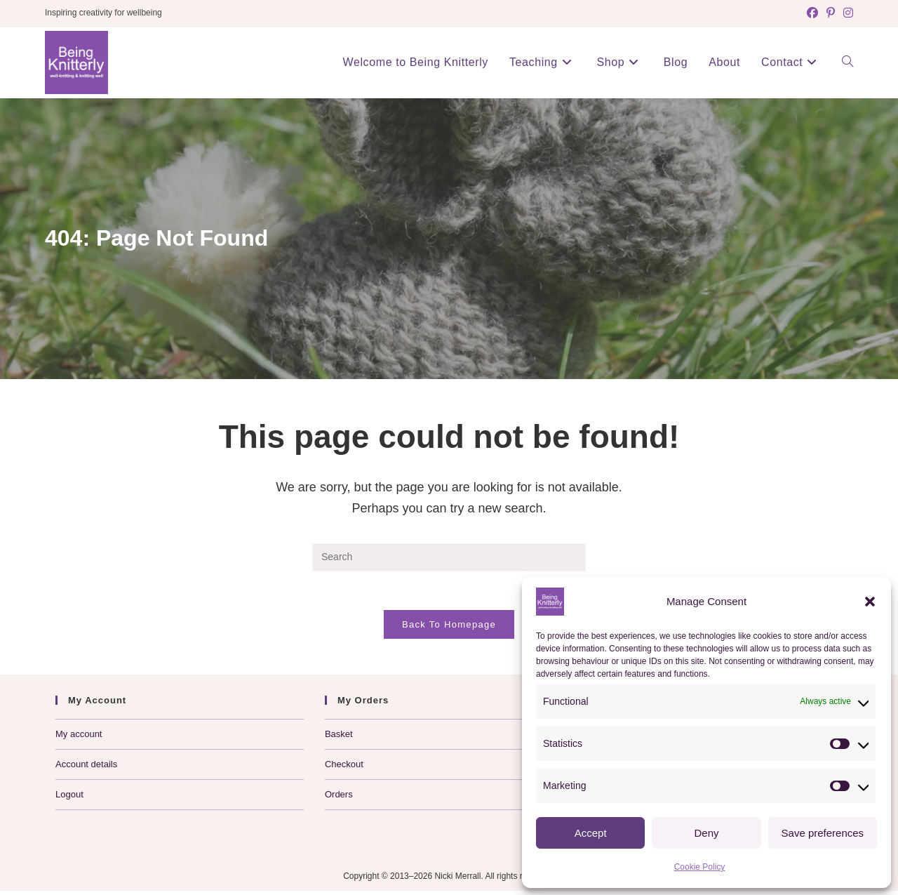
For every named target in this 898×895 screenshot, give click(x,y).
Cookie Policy (699, 867)
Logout (69, 798)
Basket (339, 738)
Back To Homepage (449, 628)
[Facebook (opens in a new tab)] (812, 13)
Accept (591, 833)
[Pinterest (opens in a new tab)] (830, 13)
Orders (339, 798)
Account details (86, 768)
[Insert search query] (449, 557)
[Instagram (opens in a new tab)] (846, 13)
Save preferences (823, 833)
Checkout (344, 768)
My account (78, 738)
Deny (706, 833)
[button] (870, 602)
